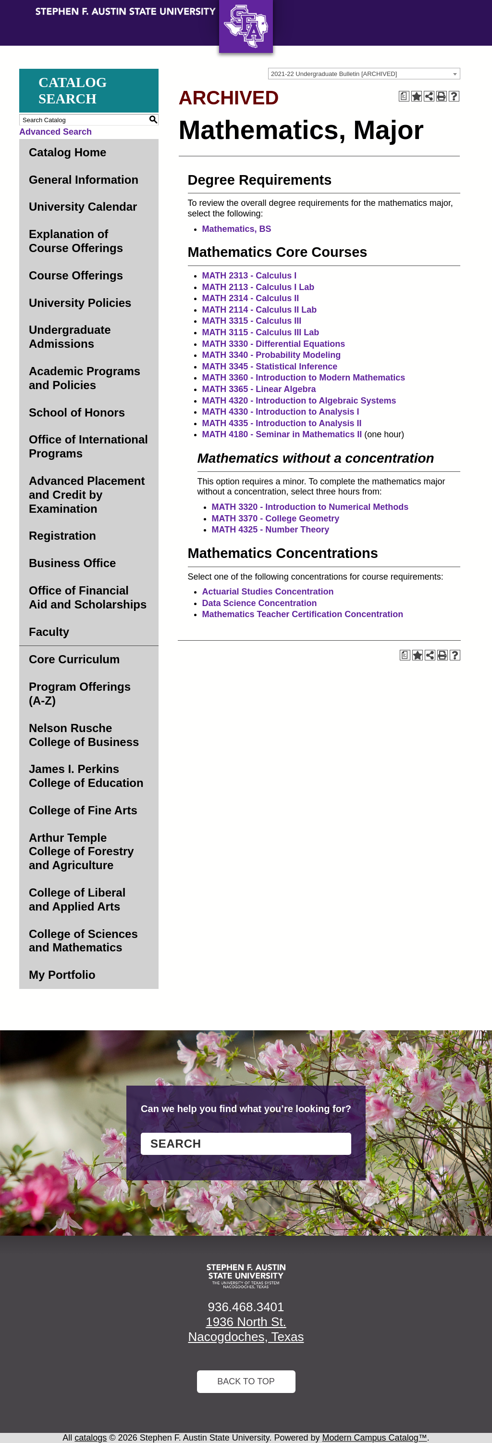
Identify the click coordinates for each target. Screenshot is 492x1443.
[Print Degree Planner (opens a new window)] (404, 96)
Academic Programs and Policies (84, 378)
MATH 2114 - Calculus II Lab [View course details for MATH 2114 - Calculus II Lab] (259, 310)
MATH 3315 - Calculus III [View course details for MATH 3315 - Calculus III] (252, 321)
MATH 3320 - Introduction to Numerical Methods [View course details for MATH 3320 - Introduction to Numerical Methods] (310, 507)
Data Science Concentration (259, 603)
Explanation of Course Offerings (76, 241)
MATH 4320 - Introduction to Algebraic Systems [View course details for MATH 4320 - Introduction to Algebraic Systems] (299, 400)
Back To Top (246, 1381)
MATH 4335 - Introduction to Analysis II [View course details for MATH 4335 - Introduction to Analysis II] (282, 423)
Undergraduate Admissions (70, 336)
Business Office (72, 563)
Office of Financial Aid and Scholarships (88, 597)
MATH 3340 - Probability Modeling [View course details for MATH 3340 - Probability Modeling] (271, 355)
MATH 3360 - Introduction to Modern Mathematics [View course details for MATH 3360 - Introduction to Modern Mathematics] (304, 377)
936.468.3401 (246, 1307)
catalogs (90, 1438)
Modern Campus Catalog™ (374, 1438)
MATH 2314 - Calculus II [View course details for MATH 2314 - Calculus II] (250, 298)
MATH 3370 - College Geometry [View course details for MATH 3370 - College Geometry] (276, 518)
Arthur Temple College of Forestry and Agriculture (81, 851)
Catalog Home (67, 152)
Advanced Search (55, 132)
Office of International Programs (88, 446)
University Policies (80, 302)
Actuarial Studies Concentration (268, 591)
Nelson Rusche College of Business (84, 735)
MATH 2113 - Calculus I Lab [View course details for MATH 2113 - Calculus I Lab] (258, 287)
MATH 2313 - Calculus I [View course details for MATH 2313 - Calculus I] (249, 275)
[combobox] (364, 73)
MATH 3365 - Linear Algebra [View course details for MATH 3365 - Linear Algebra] (259, 389)
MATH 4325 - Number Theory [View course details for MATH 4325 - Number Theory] (271, 529)
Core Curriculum (74, 659)
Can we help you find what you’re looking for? (246, 1108)
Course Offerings (76, 275)
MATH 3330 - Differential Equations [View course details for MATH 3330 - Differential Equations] (273, 344)
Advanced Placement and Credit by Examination (87, 494)
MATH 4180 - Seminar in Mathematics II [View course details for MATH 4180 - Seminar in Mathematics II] (282, 434)
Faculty (49, 631)
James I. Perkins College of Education (86, 775)
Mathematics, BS (236, 229)
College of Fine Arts (83, 810)
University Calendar (83, 206)
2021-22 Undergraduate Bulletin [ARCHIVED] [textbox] (334, 73)
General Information (83, 179)
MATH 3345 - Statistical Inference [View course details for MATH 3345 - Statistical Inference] (270, 366)
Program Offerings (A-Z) (80, 693)
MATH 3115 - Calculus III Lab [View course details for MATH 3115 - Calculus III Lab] (261, 332)
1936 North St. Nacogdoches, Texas (246, 1329)
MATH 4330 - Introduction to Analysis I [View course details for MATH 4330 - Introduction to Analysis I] (280, 412)
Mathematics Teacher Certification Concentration (303, 614)
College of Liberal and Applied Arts (77, 899)
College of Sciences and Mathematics (83, 940)
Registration (62, 535)
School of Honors (77, 412)
